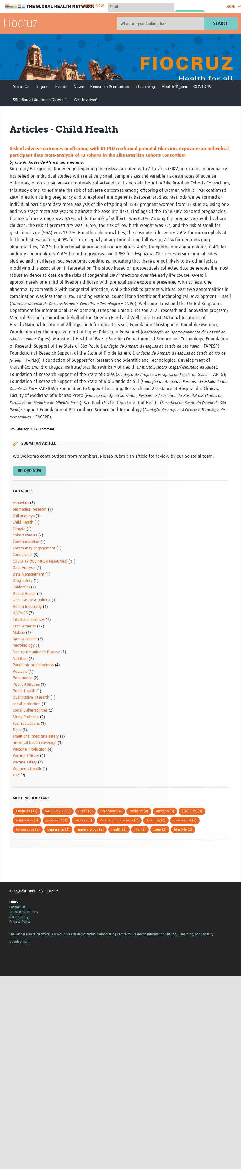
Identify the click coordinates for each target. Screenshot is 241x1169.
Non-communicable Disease (36, 652)
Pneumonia (22, 678)
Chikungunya (24, 516)
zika (16, 775)
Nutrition (20, 659)
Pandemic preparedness (33, 665)
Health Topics (174, 86)
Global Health (24, 594)
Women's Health (27, 769)
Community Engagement (34, 548)
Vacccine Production (29, 749)
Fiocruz (20, 24)
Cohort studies (25, 535)
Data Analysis (24, 568)
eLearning (145, 86)
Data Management (28, 574)
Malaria (19, 633)
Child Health (23, 522)
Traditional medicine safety (36, 737)
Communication (26, 542)
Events (61, 86)
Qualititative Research (31, 697)
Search (220, 23)
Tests (17, 730)
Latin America (24, 626)
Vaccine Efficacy (26, 756)
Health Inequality (27, 607)
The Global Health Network (50, 6)
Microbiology (24, 646)
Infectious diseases (29, 620)
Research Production (109, 86)
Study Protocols (26, 717)
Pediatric (20, 672)
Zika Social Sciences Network (40, 99)
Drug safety (22, 581)
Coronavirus (22, 555)
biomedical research (30, 510)
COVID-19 (202, 86)
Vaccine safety (25, 762)
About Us (21, 86)
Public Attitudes (26, 685)
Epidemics (21, 587)
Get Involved (85, 99)
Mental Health (25, 639)
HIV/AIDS (20, 613)
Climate (19, 529)
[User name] (141, 6)
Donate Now (92, 5)
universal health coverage (34, 743)
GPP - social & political (32, 600)
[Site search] (161, 23)
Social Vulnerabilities (30, 710)
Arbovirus (21, 503)
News (78, 86)
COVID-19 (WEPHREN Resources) (40, 561)
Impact (42, 86)
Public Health (24, 691)
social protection (26, 704)
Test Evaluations (26, 724)
